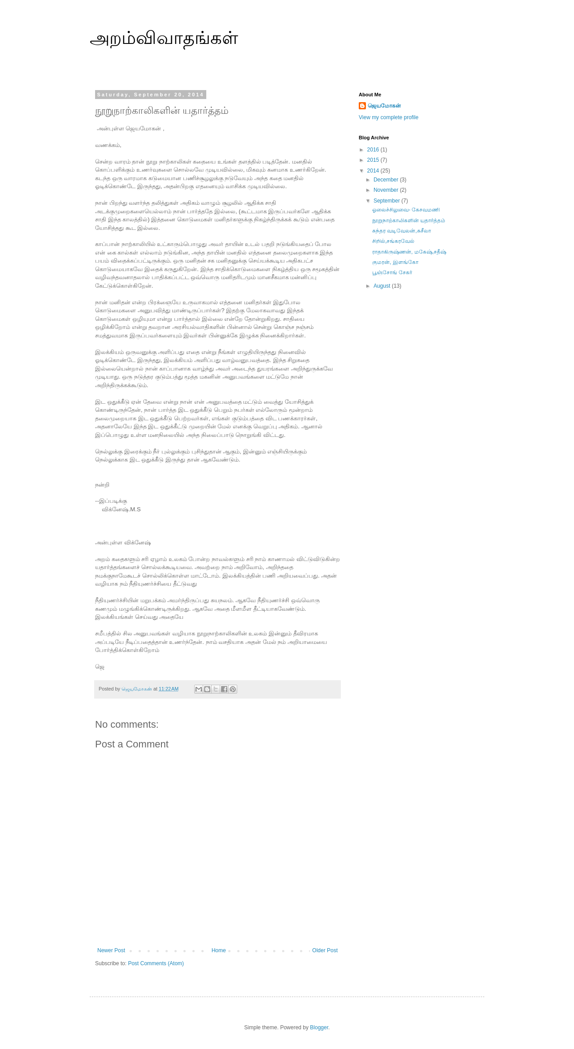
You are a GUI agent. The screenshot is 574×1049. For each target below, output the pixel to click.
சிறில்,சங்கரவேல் (393, 241)
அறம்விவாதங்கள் (164, 37)
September (387, 201)
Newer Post (111, 950)
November (387, 190)
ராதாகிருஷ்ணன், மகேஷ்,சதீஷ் (409, 252)
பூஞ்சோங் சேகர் (392, 272)
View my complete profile (388, 117)
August (383, 286)
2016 (374, 150)
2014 (374, 171)
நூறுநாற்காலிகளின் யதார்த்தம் (408, 220)
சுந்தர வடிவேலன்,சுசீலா (401, 231)
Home (219, 950)
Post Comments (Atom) (156, 963)
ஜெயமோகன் (384, 106)
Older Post (325, 950)
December (387, 180)
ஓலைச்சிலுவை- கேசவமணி (406, 210)
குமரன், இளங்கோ (395, 262)
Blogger (319, 1027)
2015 (374, 160)
